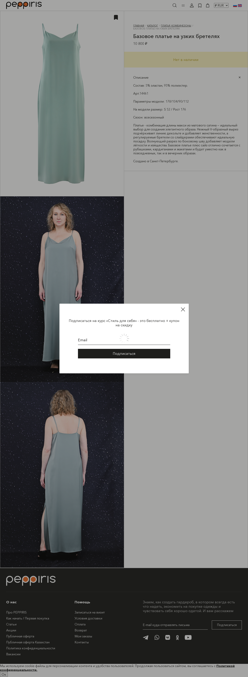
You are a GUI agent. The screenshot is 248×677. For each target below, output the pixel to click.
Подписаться (124, 350)
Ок (4, 674)
